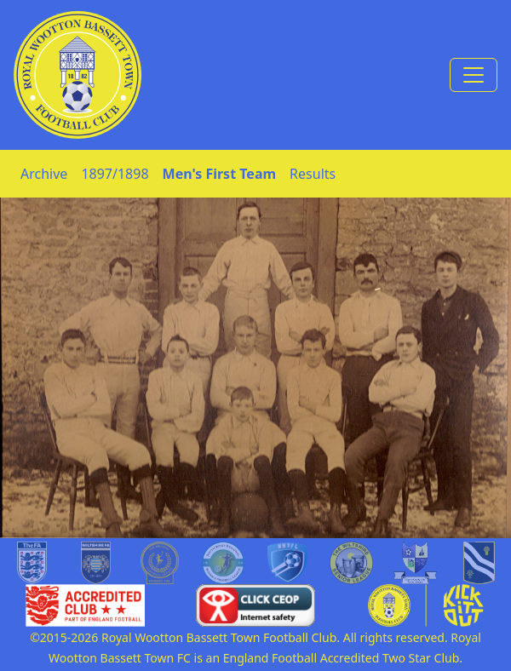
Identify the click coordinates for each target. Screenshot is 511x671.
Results (313, 173)
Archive (43, 173)
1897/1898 (114, 173)
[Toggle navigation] (473, 75)
